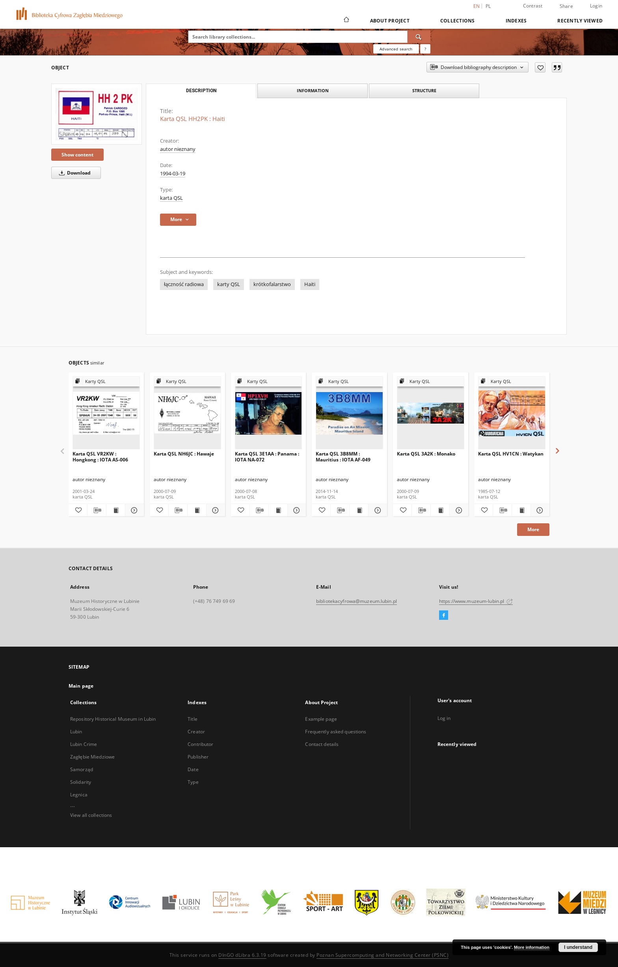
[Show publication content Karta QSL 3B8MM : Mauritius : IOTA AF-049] (359, 510)
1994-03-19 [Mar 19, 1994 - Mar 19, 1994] (172, 173)
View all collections (91, 815)
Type (193, 782)
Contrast (533, 5)
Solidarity (80, 782)
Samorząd (81, 769)
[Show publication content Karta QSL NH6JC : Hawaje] (197, 510)
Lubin (76, 731)
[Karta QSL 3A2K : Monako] (430, 413)
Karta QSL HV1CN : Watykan (511, 453)
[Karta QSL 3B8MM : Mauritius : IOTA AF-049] (349, 413)
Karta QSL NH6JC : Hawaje (184, 453)
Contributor (200, 744)
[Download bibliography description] (96, 510)
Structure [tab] (424, 90)
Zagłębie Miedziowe (92, 756)
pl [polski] (488, 6)
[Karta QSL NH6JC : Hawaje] (187, 413)
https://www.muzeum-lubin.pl (476, 601)
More (533, 529)
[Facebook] (443, 615)
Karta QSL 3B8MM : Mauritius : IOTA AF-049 (343, 456)
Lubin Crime (83, 744)
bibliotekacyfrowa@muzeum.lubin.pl (356, 601)
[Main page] (346, 20)
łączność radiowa (184, 284)
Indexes (516, 20)
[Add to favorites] (540, 67)
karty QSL (228, 284)
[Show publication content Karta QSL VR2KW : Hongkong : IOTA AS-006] (115, 510)
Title (192, 719)
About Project (390, 20)
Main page (81, 685)
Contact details (322, 744)
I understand (578, 947)
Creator (196, 731)
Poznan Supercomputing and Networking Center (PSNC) (382, 955)
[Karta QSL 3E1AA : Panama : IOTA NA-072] (268, 413)
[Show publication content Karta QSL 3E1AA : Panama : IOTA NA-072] (278, 510)
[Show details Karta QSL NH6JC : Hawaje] (214, 510)
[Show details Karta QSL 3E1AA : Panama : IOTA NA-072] (296, 510)
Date (193, 769)
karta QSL (171, 198)
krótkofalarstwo (272, 284)
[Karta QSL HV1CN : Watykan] (511, 413)
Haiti (309, 284)
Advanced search (396, 49)
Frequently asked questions (335, 731)
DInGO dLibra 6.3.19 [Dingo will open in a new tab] (242, 955)
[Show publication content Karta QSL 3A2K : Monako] (440, 510)
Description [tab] (201, 90)
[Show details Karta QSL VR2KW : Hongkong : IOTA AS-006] (133, 510)
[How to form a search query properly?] (425, 49)
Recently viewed (580, 20)
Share (566, 6)
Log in (444, 718)
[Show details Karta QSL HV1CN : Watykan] (539, 510)
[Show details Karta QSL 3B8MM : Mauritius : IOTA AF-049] (376, 510)
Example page (321, 719)
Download (73, 172)
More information (531, 947)
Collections (457, 20)
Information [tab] (313, 90)
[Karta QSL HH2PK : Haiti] (97, 114)
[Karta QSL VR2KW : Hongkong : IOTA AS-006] (106, 413)
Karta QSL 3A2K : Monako (426, 453)
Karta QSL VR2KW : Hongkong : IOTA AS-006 (100, 456)
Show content (77, 154)
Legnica (78, 794)
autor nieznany (177, 149)
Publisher (198, 756)
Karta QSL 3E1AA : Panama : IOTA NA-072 (267, 456)
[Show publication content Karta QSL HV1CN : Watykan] (521, 510)
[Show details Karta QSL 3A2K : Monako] (458, 510)
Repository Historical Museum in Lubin (113, 719)
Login (596, 5)
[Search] (419, 36)
